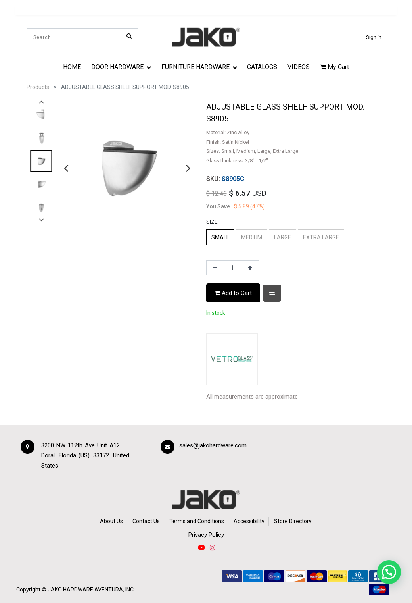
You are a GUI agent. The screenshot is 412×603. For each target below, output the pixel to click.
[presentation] (66, 168)
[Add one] (250, 267)
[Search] (129, 36)
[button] (272, 293)
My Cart (334, 67)
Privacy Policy (206, 534)
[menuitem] (72, 66)
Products (38, 87)
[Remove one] (215, 267)
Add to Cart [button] (233, 293)
